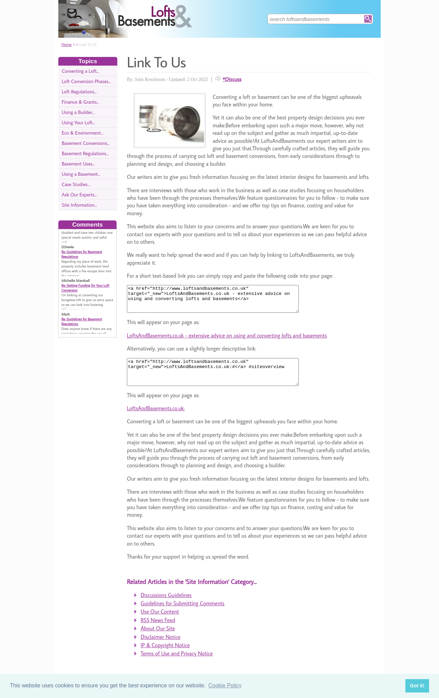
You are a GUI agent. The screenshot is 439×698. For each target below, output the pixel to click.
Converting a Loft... (80, 71)
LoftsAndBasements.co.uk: (156, 418)
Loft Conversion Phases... (86, 81)
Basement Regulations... (85, 153)
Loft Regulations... (79, 91)
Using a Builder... (78, 112)
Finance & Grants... (80, 102)
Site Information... (79, 205)
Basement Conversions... (86, 143)
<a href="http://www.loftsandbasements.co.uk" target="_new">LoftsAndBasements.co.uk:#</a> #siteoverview (223, 379)
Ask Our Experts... (79, 194)
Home (66, 44)
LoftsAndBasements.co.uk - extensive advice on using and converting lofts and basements (227, 340)
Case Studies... (76, 184)
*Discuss (232, 79)
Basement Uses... (78, 163)
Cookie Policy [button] (224, 685)
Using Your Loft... (78, 122)
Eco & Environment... (82, 132)
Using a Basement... (81, 174)
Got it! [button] (417, 685)
